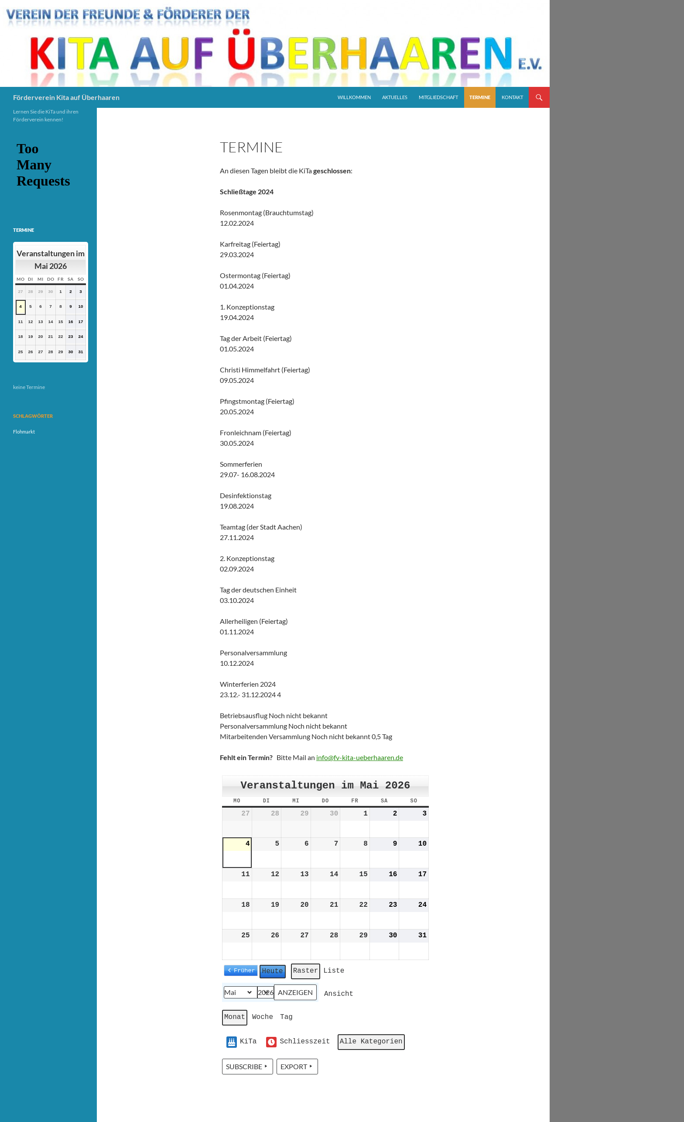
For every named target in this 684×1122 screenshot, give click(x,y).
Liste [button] (334, 972)
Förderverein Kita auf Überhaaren (66, 97)
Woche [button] (262, 1017)
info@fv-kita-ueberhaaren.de (359, 757)
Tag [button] (286, 1017)
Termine (479, 97)
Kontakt (512, 97)
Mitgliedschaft (438, 97)
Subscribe (247, 1066)
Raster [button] (307, 972)
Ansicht (340, 995)
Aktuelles (394, 97)
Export (297, 1066)
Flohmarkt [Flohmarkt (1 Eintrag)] (24, 431)
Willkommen (354, 97)
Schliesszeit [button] (298, 1042)
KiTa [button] (241, 1042)
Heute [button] (272, 971)
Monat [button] (234, 1017)
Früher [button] (244, 970)
